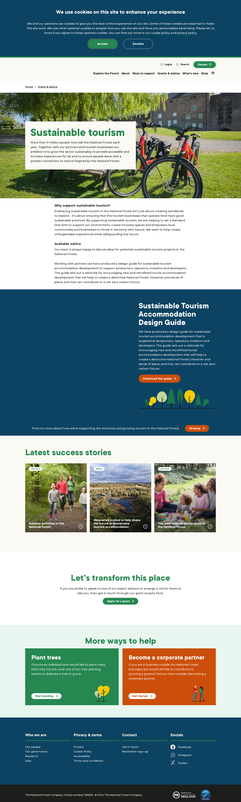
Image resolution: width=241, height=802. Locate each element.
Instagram (185, 755)
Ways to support (143, 73)
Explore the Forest (106, 73)
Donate (204, 65)
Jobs (28, 760)
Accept (102, 44)
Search (183, 64)
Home (29, 87)
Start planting (46, 696)
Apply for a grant (120, 601)
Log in (166, 64)
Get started (142, 696)
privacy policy (186, 33)
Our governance (36, 751)
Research (31, 756)
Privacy (79, 747)
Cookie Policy (83, 751)
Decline (138, 44)
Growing (197, 428)
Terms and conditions (88, 760)
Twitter (183, 763)
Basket (213, 73)
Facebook (184, 747)
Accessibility (82, 756)
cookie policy (160, 33)
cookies (85, 28)
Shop (204, 73)
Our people (33, 747)
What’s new (190, 73)
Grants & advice (168, 73)
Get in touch (130, 747)
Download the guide (159, 379)
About (126, 73)
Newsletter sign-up (135, 751)
